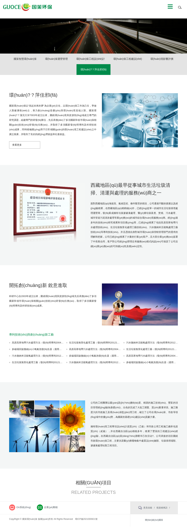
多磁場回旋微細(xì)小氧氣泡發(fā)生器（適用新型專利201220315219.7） (50, 350)
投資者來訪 (162, 509)
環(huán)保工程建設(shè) (145, 59)
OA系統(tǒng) (24, 509)
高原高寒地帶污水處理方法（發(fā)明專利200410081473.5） (44, 344)
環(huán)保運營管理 (71, 59)
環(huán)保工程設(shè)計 (107, 59)
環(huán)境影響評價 (75, 70)
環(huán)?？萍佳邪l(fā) (110, 70)
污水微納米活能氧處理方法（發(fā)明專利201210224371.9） (44, 357)
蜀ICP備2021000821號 (86, 520)
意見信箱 (147, 509)
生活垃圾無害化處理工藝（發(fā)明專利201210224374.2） (100, 344)
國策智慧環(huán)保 (39, 59)
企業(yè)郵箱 (53, 509)
